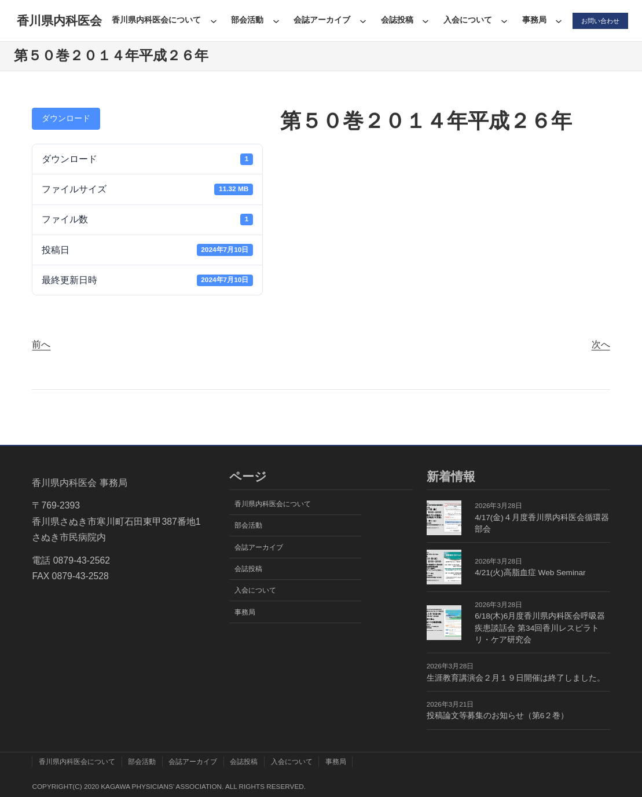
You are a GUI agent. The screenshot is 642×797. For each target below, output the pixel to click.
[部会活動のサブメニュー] (273, 20)
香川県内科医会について (154, 20)
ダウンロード (66, 118)
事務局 (531, 20)
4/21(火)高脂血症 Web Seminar (530, 572)
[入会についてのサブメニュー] (501, 20)
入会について (465, 20)
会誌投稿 (394, 20)
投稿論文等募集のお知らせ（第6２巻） (498, 715)
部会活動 (245, 20)
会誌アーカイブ (319, 20)
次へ (601, 344)
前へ (41, 344)
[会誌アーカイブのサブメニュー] (360, 20)
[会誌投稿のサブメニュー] (423, 20)
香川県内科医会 (58, 20)
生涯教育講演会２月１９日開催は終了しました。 (516, 678)
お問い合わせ (598, 20)
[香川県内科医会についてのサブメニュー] (210, 20)
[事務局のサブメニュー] (556, 20)
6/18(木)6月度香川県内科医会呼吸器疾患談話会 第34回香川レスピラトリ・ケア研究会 (540, 628)
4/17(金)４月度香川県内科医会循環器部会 (541, 523)
